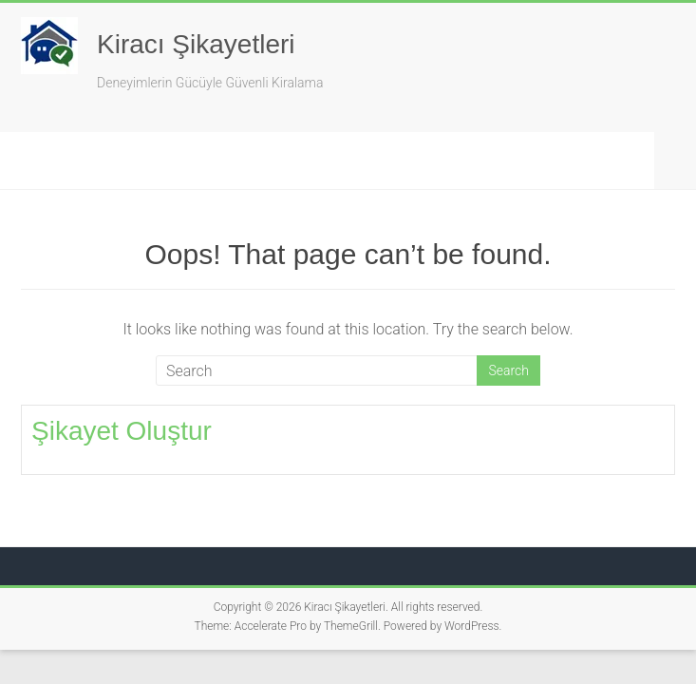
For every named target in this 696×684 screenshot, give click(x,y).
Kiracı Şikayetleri (196, 44)
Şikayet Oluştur (121, 431)
